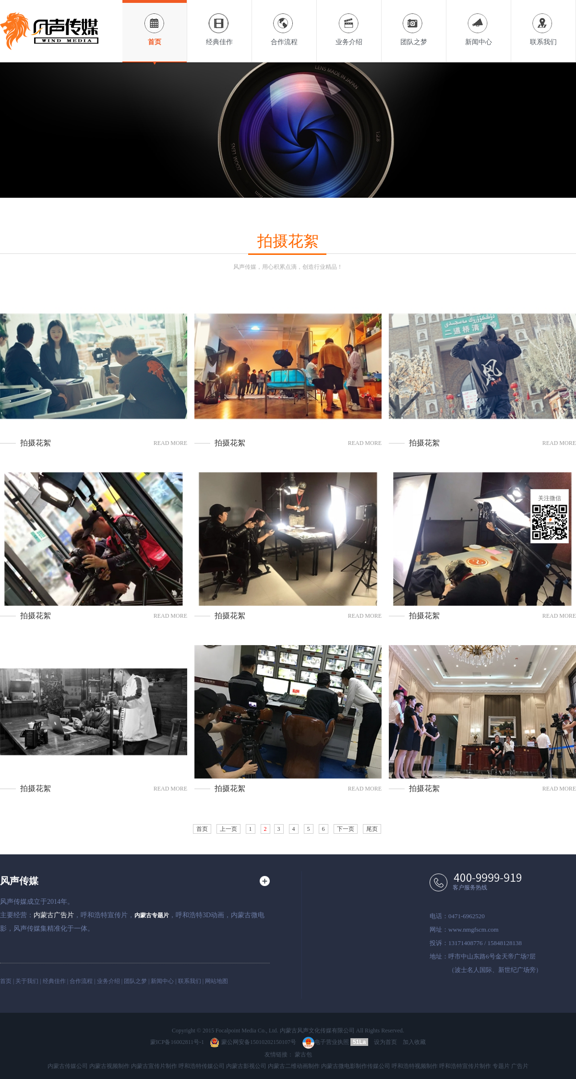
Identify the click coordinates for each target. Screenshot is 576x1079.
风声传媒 (19, 880)
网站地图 (216, 981)
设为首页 (385, 1042)
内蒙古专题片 (151, 915)
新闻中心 (478, 23)
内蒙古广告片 (54, 915)
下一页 (345, 829)
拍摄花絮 (35, 443)
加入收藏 (414, 1042)
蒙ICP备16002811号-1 (177, 1042)
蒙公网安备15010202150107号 (253, 1042)
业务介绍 (349, 23)
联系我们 (543, 23)
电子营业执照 (325, 1042)
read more (170, 443)
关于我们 (26, 981)
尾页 (372, 829)
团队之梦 (414, 23)
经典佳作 (219, 23)
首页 (154, 23)
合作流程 (284, 23)
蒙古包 (303, 1054)
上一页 (228, 829)
